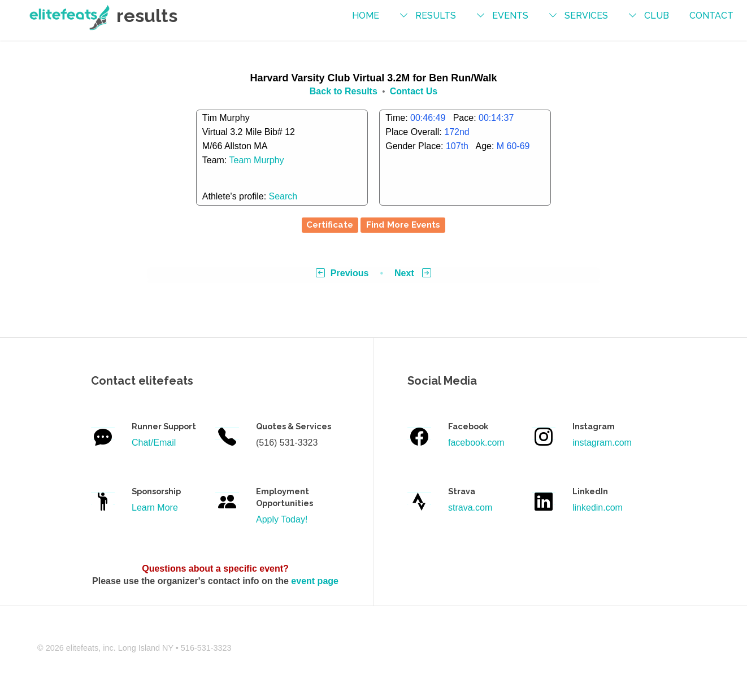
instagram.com (602, 442)
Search (283, 196)
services (586, 15)
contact (711, 15)
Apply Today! (281, 519)
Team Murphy (256, 160)
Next (412, 273)
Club (656, 15)
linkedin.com (597, 507)
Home (365, 15)
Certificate (329, 225)
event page (314, 581)
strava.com (470, 507)
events (510, 15)
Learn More (155, 507)
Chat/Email (154, 442)
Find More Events (403, 225)
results (435, 15)
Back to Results (343, 91)
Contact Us (413, 91)
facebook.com (476, 442)
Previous (342, 273)
